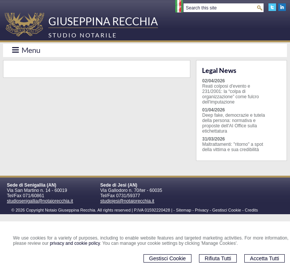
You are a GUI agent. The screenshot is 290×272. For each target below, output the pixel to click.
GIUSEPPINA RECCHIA (103, 21)
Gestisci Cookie (167, 258)
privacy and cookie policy (75, 243)
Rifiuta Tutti (218, 258)
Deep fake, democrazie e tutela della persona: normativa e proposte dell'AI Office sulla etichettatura (233, 123)
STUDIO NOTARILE (82, 35)
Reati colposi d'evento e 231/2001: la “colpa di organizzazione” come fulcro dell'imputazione (230, 94)
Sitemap (183, 210)
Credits (251, 210)
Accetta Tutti (264, 258)
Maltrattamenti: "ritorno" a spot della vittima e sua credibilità (232, 147)
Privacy (201, 210)
